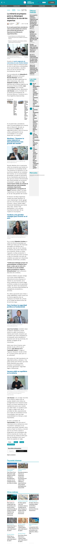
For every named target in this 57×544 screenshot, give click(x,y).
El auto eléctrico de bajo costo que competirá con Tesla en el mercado (34, 48)
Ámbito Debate (11, 444)
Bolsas (34, 175)
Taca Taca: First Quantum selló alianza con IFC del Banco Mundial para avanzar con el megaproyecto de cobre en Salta (12, 478)
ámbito (8, 10)
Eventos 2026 (42, 6)
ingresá (44, 2)
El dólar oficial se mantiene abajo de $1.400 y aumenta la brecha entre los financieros (33, 506)
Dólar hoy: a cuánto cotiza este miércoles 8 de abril (11, 538)
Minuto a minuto (11, 501)
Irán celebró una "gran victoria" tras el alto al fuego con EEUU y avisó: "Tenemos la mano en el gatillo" (35, 158)
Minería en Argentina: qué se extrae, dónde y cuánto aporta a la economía (17, 41)
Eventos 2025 (29, 6)
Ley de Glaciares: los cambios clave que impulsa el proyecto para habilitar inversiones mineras (17, 37)
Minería (19, 10)
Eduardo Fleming (11, 24)
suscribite (40, 2)
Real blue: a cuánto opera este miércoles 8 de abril (22, 528)
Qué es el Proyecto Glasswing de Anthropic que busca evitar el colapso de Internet (34, 69)
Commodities (38, 175)
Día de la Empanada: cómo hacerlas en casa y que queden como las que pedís (34, 58)
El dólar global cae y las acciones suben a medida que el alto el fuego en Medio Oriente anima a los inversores (23, 508)
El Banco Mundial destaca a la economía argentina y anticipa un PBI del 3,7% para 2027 (34, 36)
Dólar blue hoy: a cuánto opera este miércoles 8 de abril (11, 528)
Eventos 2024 (17, 6)
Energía (21, 442)
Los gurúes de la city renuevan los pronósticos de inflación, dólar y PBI (36, 139)
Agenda (53, 6)
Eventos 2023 (4, 6)
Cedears (42, 175)
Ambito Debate (13, 10)
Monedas (31, 175)
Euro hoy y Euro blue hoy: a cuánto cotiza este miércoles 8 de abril (22, 538)
